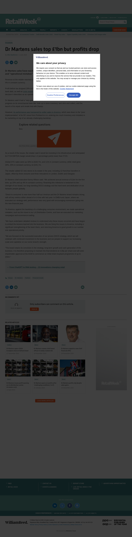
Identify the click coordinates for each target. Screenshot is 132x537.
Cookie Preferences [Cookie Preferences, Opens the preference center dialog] (55, 95)
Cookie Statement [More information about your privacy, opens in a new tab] (67, 89)
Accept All (73, 95)
